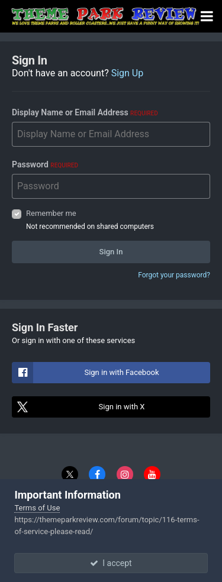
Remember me (51, 213)
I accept (110, 563)
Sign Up (127, 73)
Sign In (111, 251)
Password (45, 164)
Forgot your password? (174, 275)
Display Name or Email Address (85, 112)
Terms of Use (37, 507)
